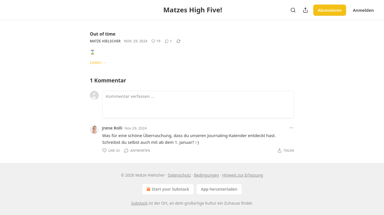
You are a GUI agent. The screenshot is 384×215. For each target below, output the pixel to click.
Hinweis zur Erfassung (242, 175)
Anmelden (363, 10)
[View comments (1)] (168, 41)
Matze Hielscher (105, 41)
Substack (139, 203)
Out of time (102, 34)
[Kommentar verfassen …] (198, 104)
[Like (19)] (156, 41)
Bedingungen (206, 175)
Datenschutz (179, 175)
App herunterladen (219, 189)
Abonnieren (330, 10)
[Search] (293, 10)
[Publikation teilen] (305, 10)
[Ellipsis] (291, 127)
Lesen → (98, 62)
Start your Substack (167, 189)
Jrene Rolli (112, 128)
